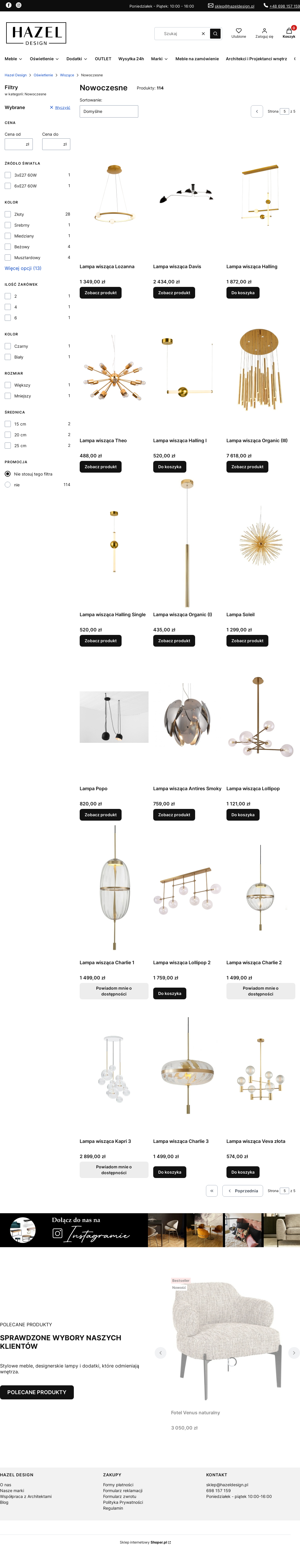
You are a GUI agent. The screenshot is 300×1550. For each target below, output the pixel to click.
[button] (215, 34)
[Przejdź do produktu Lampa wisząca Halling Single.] (114, 543)
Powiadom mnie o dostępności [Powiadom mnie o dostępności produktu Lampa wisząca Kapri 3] (114, 1169)
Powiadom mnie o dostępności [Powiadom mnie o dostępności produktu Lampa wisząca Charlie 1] (114, 991)
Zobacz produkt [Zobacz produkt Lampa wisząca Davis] (174, 292)
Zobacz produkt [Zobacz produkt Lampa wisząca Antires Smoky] (174, 814)
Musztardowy (27, 257)
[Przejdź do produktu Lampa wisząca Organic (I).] (187, 543)
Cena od (13, 134)
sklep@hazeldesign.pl (234, 6)
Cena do (50, 134)
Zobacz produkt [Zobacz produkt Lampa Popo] (101, 814)
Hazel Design (16, 75)
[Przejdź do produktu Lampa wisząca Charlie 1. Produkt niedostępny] (114, 891)
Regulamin (113, 1508)
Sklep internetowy (143, 1542)
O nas (5, 1484)
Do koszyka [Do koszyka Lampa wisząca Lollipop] (243, 814)
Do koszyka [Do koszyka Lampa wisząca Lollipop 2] (169, 993)
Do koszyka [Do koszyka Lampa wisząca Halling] (243, 292)
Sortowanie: (91, 99)
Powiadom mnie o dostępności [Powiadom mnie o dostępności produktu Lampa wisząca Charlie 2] (261, 991)
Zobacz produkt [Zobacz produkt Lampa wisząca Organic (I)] (174, 640)
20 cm (20, 434)
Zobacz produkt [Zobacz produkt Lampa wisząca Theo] (101, 466)
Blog (4, 1502)
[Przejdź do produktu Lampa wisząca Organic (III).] (260, 369)
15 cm (20, 423)
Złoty (19, 214)
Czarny (21, 346)
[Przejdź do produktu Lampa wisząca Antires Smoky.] (187, 717)
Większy (22, 385)
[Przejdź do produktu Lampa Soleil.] (260, 543)
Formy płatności (118, 1484)
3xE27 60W (25, 175)
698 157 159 (218, 1490)
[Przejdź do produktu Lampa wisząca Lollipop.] (260, 717)
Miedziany (24, 235)
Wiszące (67, 75)
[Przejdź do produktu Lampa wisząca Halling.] (260, 195)
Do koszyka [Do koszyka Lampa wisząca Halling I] (169, 466)
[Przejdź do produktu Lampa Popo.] (114, 717)
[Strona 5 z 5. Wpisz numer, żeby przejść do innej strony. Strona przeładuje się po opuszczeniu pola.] (284, 111)
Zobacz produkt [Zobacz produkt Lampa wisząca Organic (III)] (247, 466)
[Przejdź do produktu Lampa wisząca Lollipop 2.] (187, 891)
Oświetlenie (43, 75)
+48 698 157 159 (285, 6)
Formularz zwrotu (119, 1496)
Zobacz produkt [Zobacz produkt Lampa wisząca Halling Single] (101, 640)
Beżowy (22, 246)
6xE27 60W (25, 185)
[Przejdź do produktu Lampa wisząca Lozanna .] (114, 195)
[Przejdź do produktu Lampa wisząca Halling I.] (187, 369)
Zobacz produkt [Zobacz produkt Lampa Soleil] (247, 640)
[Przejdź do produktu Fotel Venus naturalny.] (227, 1341)
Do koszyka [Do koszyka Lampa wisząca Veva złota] (243, 1172)
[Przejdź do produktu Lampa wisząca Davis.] (187, 195)
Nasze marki (12, 1490)
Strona (273, 111)
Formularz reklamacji (122, 1490)
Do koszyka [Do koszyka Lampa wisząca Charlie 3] (169, 1172)
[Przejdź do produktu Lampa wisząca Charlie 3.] (187, 1070)
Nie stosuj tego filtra (33, 473)
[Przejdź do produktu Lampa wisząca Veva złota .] (260, 1070)
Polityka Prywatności (123, 1502)
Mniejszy (22, 395)
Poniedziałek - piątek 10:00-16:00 (239, 1496)
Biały (18, 356)
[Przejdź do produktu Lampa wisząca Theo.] (114, 369)
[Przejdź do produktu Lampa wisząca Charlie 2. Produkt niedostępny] (260, 891)
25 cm (20, 445)
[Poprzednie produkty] (242, 1191)
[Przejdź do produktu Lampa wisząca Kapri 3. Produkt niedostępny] (114, 1070)
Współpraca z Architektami (26, 1496)
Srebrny (22, 225)
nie (17, 484)
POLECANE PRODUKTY (37, 1392)
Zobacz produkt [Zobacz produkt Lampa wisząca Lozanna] (101, 292)
